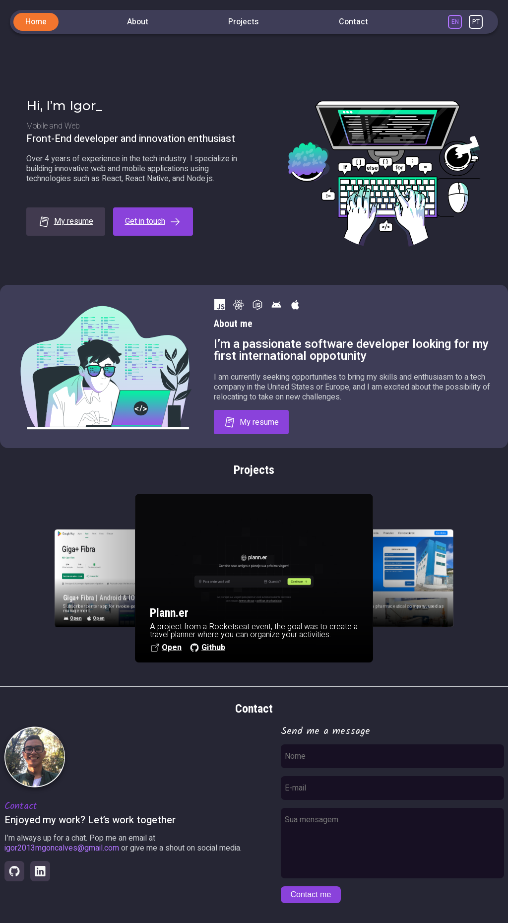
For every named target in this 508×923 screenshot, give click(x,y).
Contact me (311, 894)
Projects (243, 22)
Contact (353, 22)
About (137, 22)
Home (36, 22)
